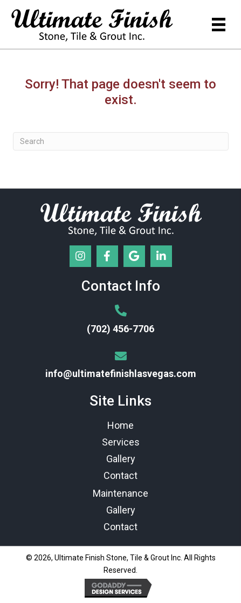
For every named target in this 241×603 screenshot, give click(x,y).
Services (121, 442)
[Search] (121, 141)
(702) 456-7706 (120, 328)
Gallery (120, 458)
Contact (120, 475)
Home (120, 425)
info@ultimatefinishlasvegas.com (120, 373)
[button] (80, 256)
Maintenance (120, 493)
